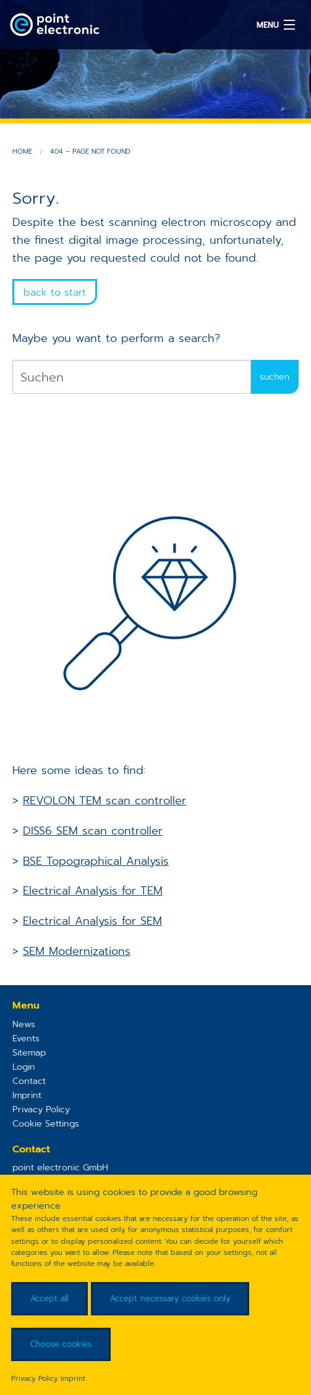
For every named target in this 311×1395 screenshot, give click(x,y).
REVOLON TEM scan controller (104, 800)
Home (22, 151)
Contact (29, 1081)
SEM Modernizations (76, 951)
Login (23, 1066)
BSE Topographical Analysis (96, 861)
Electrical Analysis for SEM (92, 921)
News (23, 1024)
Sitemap (29, 1052)
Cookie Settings (45, 1123)
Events (26, 1038)
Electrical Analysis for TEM (93, 890)
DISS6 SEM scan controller (93, 830)
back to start (54, 292)
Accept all (49, 1298)
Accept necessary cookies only (170, 1298)
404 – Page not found (90, 151)
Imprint (26, 1095)
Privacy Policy (41, 1109)
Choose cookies (61, 1344)
